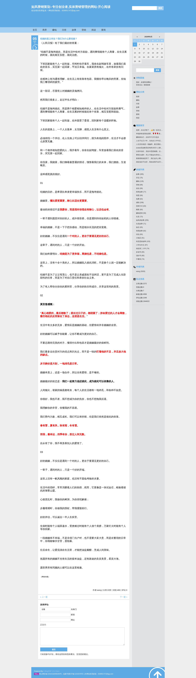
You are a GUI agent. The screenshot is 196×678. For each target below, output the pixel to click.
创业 (139, 188)
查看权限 (147, 85)
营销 (84, 30)
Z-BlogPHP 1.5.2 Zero (51, 671)
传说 (139, 234)
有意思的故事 (143, 241)
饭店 (139, 227)
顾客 (139, 210)
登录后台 (139, 85)
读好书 (140, 256)
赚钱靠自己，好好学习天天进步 (147, 137)
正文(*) (43, 625)
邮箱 (73, 614)
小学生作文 (142, 245)
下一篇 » (123, 597)
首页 (35, 30)
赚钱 (54, 30)
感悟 (140, 202)
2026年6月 (148, 37)
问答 (64, 30)
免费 (139, 199)
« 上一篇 (44, 597)
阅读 (93, 30)
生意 (139, 217)
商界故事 (141, 192)
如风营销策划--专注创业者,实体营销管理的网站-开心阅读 (70, 7)
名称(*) (74, 609)
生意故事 (141, 224)
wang (140, 271)
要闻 (103, 30)
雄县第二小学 (142, 248)
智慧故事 (141, 231)
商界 (44, 30)
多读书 (140, 252)
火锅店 (140, 238)
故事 (74, 30)
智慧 (139, 195)
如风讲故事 (142, 220)
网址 (73, 620)
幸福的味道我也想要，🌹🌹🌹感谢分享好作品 (153, 134)
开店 (139, 178)
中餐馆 (140, 259)
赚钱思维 (141, 213)
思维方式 (141, 206)
